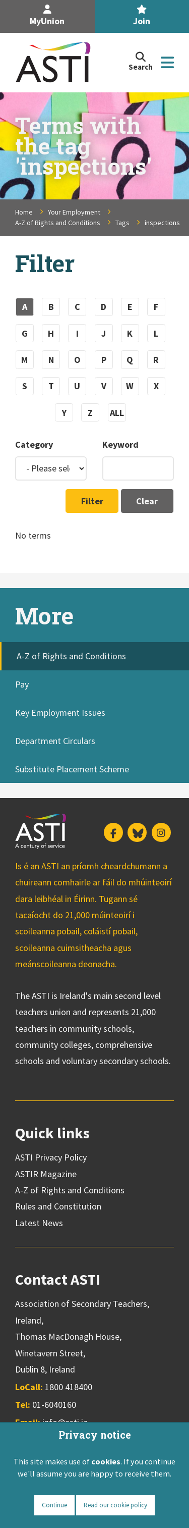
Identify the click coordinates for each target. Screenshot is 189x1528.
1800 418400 (68, 1387)
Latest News (39, 1223)
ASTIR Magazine (46, 1174)
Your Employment (74, 212)
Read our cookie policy (115, 1505)
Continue (54, 1505)
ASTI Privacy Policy (51, 1157)
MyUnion (47, 16)
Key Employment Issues (60, 712)
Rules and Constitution (58, 1206)
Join (141, 16)
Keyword (120, 444)
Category (34, 444)
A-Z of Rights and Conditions (57, 222)
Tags (122, 222)
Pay (22, 684)
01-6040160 (54, 1404)
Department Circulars (55, 741)
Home (24, 212)
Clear (147, 501)
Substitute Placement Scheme (72, 769)
